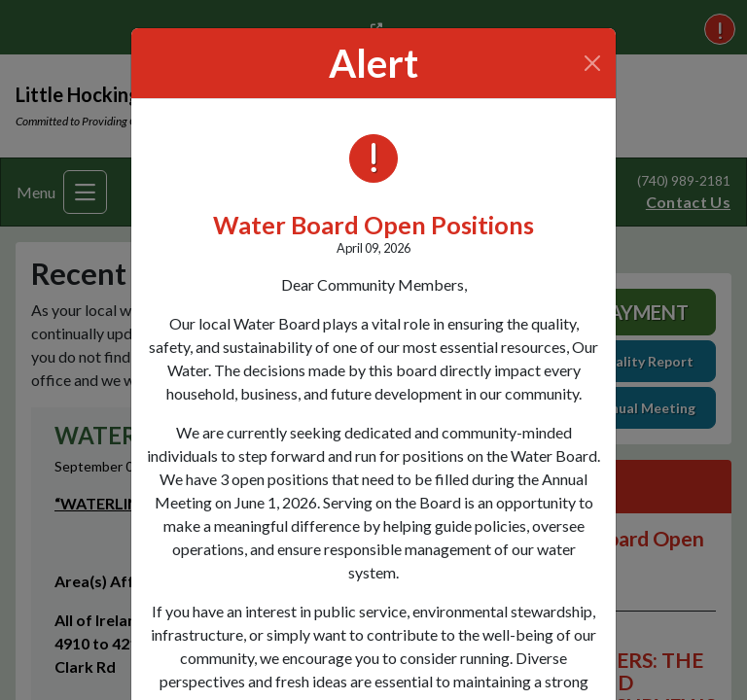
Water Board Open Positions (373, 224)
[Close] (593, 63)
